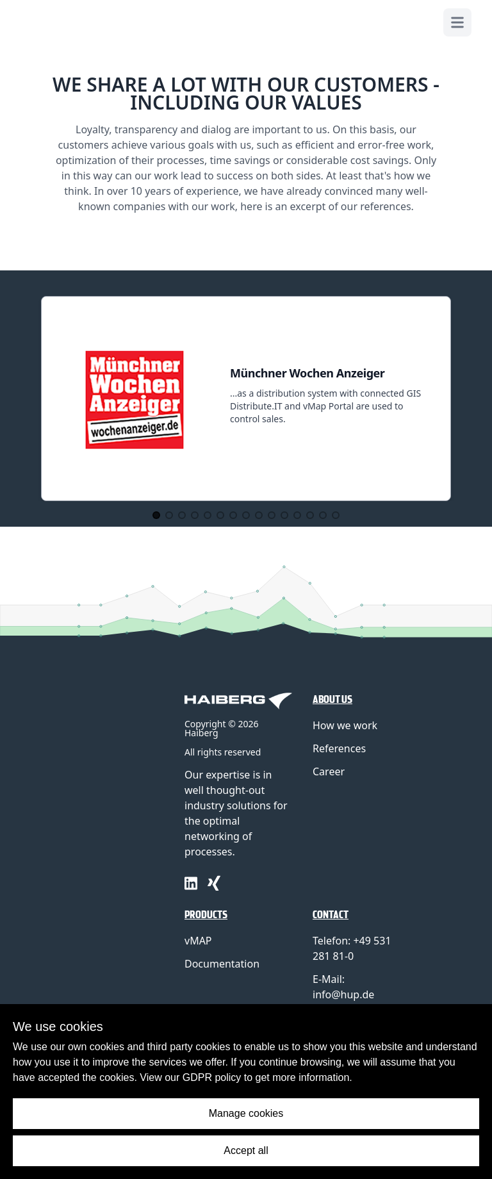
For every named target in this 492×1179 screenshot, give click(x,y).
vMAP (198, 941)
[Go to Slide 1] (156, 515)
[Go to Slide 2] (169, 515)
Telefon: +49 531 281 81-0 (352, 948)
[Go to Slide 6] (220, 515)
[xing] (214, 883)
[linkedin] (190, 883)
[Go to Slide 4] (194, 515)
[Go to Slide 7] (233, 515)
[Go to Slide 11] (284, 515)
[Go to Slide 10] (271, 515)
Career (329, 771)
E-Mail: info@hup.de (343, 987)
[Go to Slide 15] (335, 515)
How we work (345, 725)
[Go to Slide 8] (246, 515)
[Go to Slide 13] (310, 515)
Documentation (221, 964)
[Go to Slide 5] (207, 515)
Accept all (246, 1150)
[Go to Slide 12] (297, 515)
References (339, 748)
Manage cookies (246, 1113)
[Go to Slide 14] (322, 515)
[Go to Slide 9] (258, 515)
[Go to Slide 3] (182, 515)
